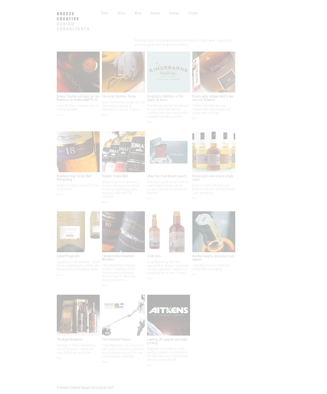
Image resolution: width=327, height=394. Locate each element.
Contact (193, 13)
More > (60, 114)
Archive (174, 13)
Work (138, 13)
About (122, 13)
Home (105, 13)
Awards (155, 13)
